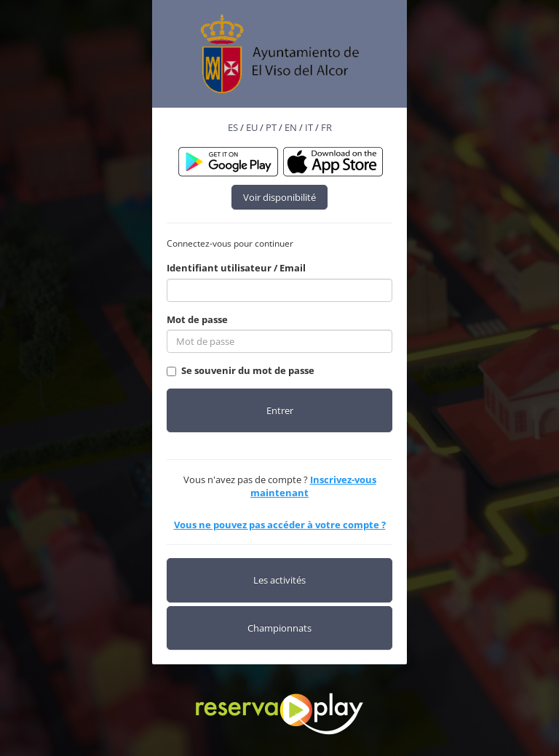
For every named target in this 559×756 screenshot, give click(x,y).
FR (326, 127)
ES (233, 127)
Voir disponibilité (279, 197)
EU (252, 127)
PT (271, 127)
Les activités (279, 579)
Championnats (279, 627)
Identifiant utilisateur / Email (236, 267)
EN (291, 127)
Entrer (279, 410)
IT (309, 127)
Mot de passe (197, 319)
